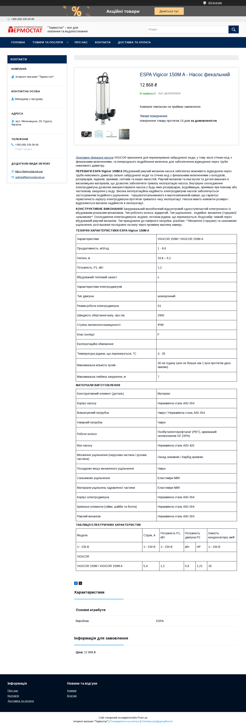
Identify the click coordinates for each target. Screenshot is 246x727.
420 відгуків (215, 2)
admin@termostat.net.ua (30, 177)
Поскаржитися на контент (124, 721)
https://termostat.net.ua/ (29, 171)
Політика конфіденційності (157, 721)
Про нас (81, 42)
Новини (71, 690)
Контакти (102, 42)
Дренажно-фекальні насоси (95, 157)
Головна (18, 42)
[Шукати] (233, 29)
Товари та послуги (47, 42)
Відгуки (72, 695)
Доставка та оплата (134, 42)
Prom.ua (142, 717)
